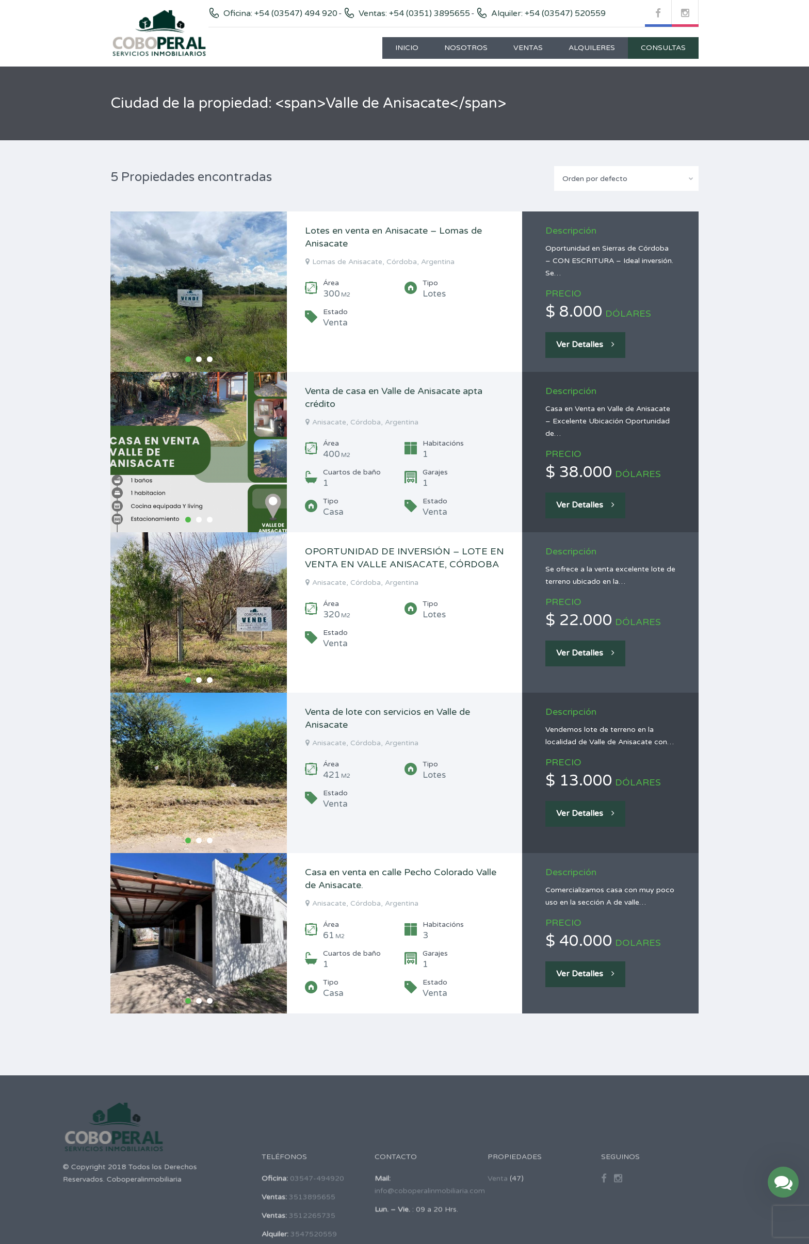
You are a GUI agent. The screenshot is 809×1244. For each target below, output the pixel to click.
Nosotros (466, 47)
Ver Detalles (585, 344)
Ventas (528, 47)
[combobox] (626, 178)
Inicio (406, 47)
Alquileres (592, 47)
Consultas (663, 47)
